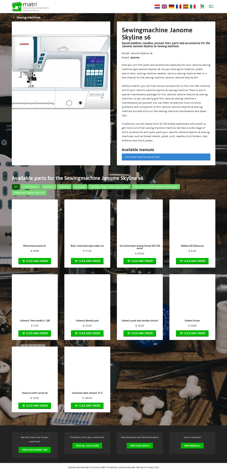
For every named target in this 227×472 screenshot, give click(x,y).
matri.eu (113, 467)
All (15, 186)
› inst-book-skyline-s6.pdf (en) (141, 156)
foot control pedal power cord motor (155, 186)
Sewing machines (26, 17)
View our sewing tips (34, 450)
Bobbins (49, 186)
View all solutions (87, 445)
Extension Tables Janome (29, 192)
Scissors (80, 186)
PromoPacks (30, 186)
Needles (64, 186)
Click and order (35, 260)
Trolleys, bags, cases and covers (109, 186)
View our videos (140, 445)
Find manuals (192, 445)
